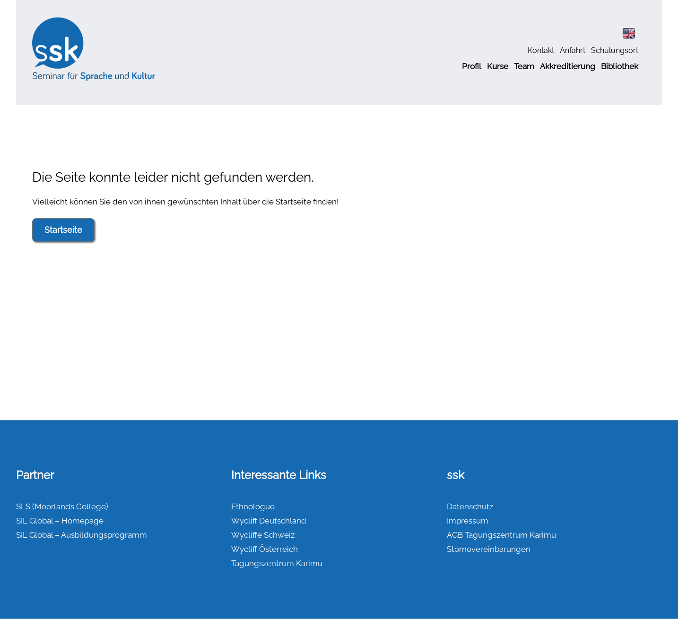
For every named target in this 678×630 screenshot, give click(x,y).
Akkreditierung (567, 66)
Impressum (467, 520)
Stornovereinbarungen (488, 549)
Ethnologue (253, 506)
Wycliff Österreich (264, 549)
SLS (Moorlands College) (62, 506)
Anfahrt (572, 50)
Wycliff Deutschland (268, 520)
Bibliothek (619, 66)
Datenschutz (470, 506)
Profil (471, 66)
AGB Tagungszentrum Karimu (501, 535)
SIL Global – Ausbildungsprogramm (81, 535)
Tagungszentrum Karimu (276, 563)
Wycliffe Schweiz (263, 535)
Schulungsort (614, 50)
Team (524, 66)
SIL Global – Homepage (60, 520)
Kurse (497, 66)
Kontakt (541, 50)
